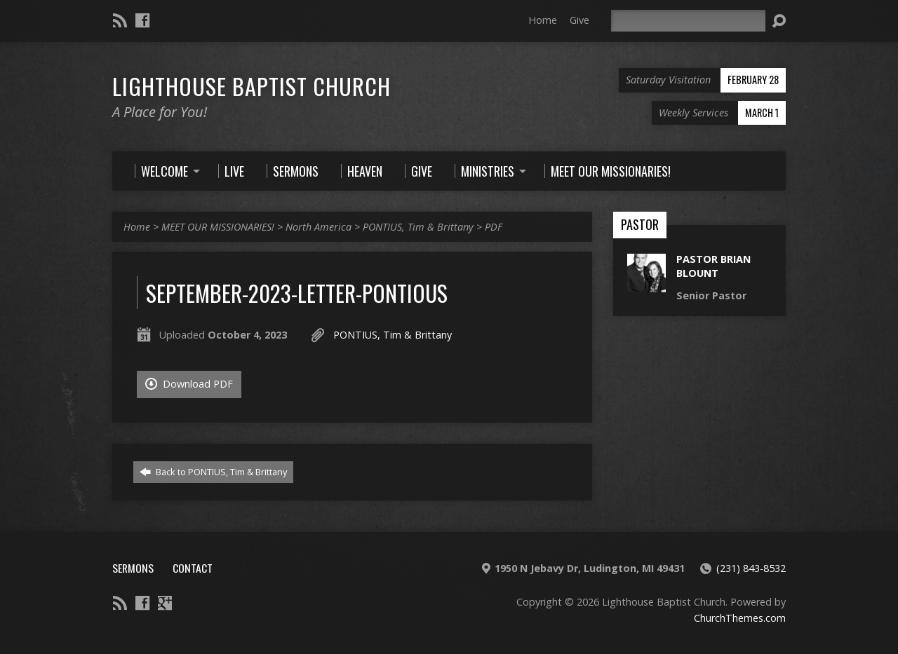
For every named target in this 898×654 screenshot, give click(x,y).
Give (579, 20)
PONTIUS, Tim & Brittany (418, 226)
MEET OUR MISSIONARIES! (217, 226)
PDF (493, 226)
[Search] (688, 21)
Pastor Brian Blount (713, 266)
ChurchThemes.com (740, 618)
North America (318, 226)
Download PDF (189, 383)
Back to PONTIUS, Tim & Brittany (213, 471)
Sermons (133, 567)
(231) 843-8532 (751, 568)
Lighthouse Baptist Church (251, 85)
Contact (193, 567)
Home (542, 20)
